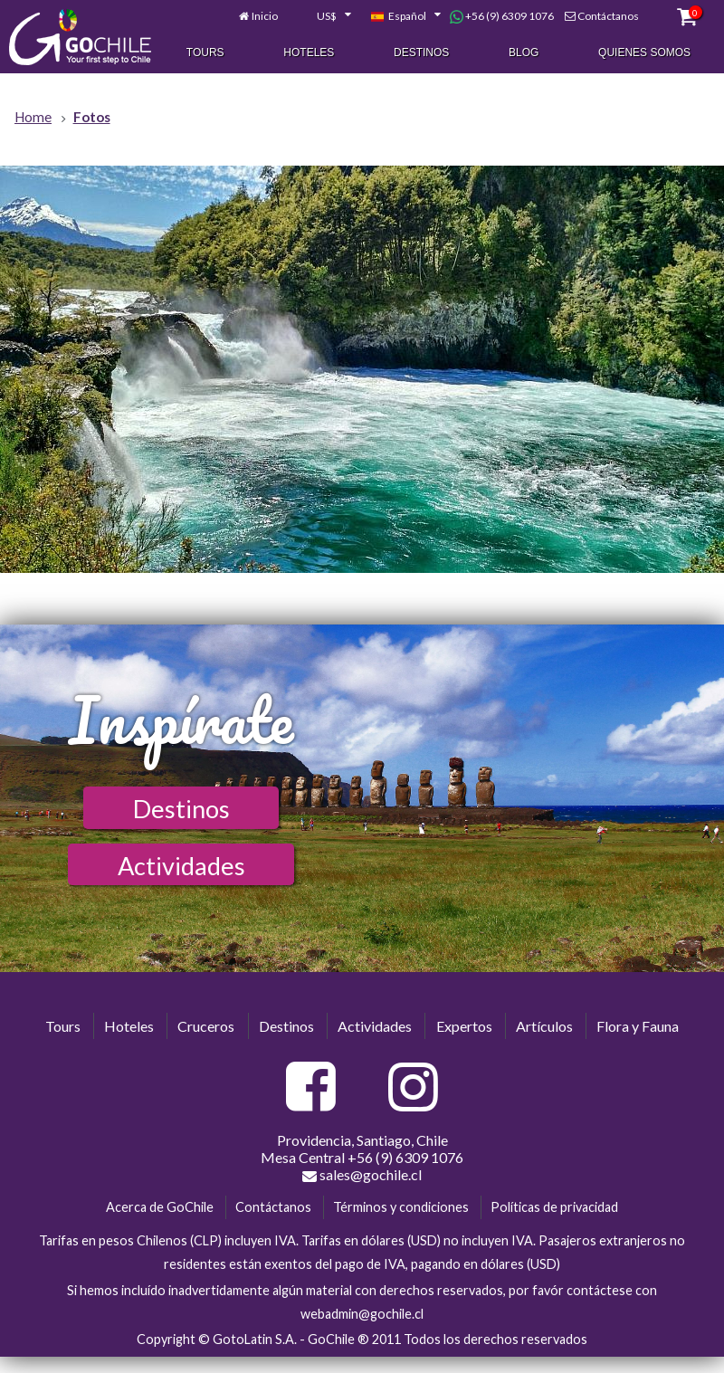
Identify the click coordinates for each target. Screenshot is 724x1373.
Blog (523, 53)
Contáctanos (608, 17)
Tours (205, 53)
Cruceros (205, 1026)
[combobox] (324, 17)
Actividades (181, 866)
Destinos (421, 53)
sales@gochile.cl (362, 1175)
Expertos (464, 1026)
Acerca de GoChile (160, 1207)
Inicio (265, 17)
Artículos (544, 1026)
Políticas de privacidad (554, 1207)
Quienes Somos (644, 53)
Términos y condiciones (401, 1207)
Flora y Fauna (637, 1026)
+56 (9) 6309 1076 (502, 17)
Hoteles (308, 53)
